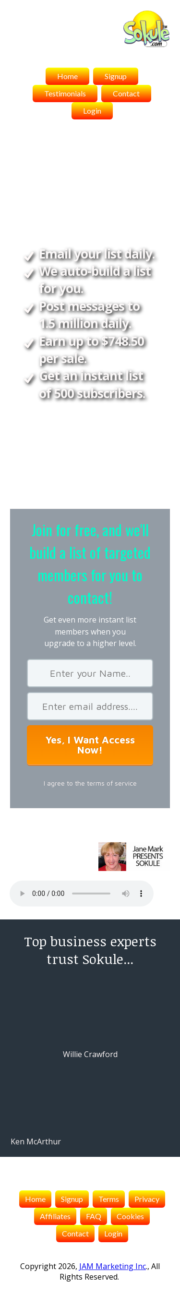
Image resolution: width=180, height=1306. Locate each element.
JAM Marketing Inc (112, 1266)
